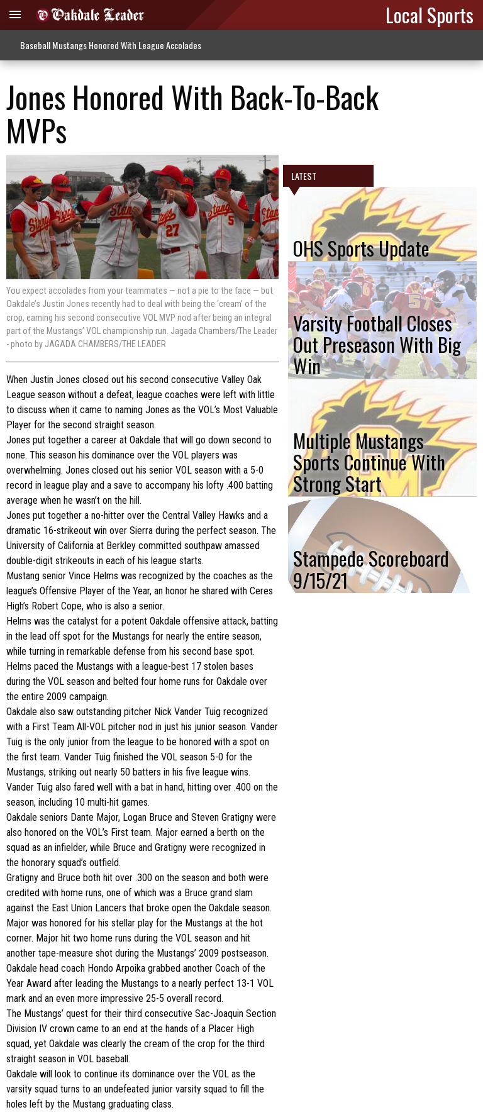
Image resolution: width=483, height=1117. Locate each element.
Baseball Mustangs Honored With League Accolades (110, 45)
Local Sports (430, 14)
